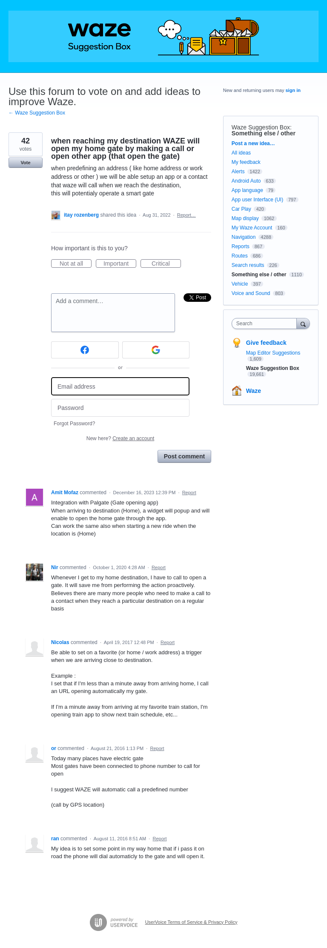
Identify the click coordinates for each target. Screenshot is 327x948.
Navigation (244, 237)
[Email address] (120, 386)
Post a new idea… (253, 143)
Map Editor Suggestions (273, 353)
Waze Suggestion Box (261, 127)
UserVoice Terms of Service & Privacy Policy (191, 922)
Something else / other (263, 133)
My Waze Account (252, 228)
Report (189, 492)
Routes (240, 256)
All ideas (241, 153)
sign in (293, 90)
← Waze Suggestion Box (37, 113)
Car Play (241, 209)
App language (247, 190)
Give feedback (266, 342)
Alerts (238, 172)
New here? (120, 438)
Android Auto (246, 181)
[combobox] (266, 324)
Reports (241, 246)
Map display (245, 218)
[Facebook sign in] (85, 349)
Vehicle (240, 284)
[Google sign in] (156, 349)
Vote (25, 162)
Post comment (184, 456)
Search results (248, 265)
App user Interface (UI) (257, 200)
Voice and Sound (251, 293)
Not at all (76, 264)
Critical (166, 264)
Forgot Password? (74, 424)
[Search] (303, 323)
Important (119, 264)
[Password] (120, 408)
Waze (253, 390)
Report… (186, 215)
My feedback (246, 162)
